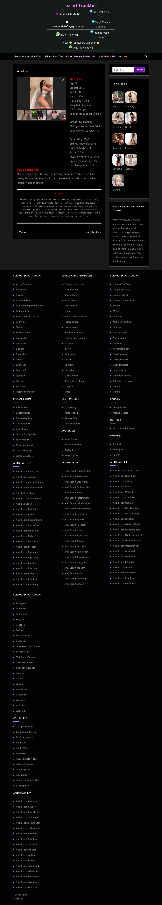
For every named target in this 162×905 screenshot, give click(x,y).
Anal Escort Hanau (73, 492)
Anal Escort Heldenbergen (77, 503)
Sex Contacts (22, 785)
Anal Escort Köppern (74, 568)
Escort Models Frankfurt (28, 56)
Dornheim (21, 354)
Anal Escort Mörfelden (124, 492)
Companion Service (26, 732)
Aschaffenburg (23, 284)
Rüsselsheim (22, 635)
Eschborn (21, 386)
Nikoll (128, 127)
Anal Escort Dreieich (26, 547)
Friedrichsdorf (71, 289)
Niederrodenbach (121, 359)
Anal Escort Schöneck (27, 817)
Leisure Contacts (24, 764)
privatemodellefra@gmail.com (66, 26)
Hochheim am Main (74, 332)
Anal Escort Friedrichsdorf (77, 471)
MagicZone (99, 22)
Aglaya (129, 168)
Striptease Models (25, 445)
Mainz (116, 311)
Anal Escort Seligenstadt (28, 828)
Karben (68, 359)
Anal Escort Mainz (122, 486)
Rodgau (20, 619)
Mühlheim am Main (122, 322)
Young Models (120, 407)
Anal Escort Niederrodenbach (127, 535)
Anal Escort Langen (74, 584)
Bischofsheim (23, 332)
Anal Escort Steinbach (27, 833)
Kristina (116, 127)
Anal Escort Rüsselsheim (28, 812)
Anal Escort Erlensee (26, 568)
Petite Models (71, 413)
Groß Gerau (70, 300)
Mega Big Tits (71, 455)
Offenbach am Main (123, 381)
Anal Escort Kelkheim (75, 546)
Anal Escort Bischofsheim (29, 520)
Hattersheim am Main (75, 316)
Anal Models (22, 407)
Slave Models (22, 439)
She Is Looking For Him (27, 780)
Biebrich (20, 327)
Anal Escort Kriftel (73, 573)
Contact (117, 444)
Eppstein (20, 375)
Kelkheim (69, 365)
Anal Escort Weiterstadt (28, 866)
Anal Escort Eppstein (26, 563)
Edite (128, 148)
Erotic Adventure (24, 737)
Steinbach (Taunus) (26, 657)
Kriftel (67, 391)
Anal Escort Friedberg (27, 584)
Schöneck (21, 641)
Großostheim (71, 305)
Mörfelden (118, 316)
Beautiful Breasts (72, 444)
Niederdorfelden (121, 349)
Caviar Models (23, 423)
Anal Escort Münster (123, 503)
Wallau (19, 678)
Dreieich (20, 359)
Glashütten (70, 295)
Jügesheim (70, 354)
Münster (117, 327)
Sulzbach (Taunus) (25, 668)
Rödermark (21, 614)
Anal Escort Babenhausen (29, 487)
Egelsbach (21, 370)
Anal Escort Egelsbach (27, 557)
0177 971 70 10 (67, 35)
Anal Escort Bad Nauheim (29, 498)
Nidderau (117, 343)
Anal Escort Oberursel (124, 551)
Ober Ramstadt (120, 365)
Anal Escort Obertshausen (126, 545)
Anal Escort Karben (74, 541)
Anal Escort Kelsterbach (76, 551)
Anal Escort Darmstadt (27, 530)
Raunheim (21, 608)
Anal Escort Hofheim (74, 519)
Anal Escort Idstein (73, 530)
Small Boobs (70, 439)
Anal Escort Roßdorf (26, 806)
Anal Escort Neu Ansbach (126, 508)
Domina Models (24, 418)
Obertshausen (120, 370)
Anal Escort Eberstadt (27, 552)
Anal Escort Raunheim (124, 578)
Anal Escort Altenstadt (27, 471)
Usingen (20, 673)
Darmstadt (21, 343)
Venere (116, 106)
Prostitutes (21, 775)
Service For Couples (26, 434)
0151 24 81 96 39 (70, 13)
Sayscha (117, 168)
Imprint (116, 455)
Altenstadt (21, 289)
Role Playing (22, 429)
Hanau (67, 311)
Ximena (116, 148)
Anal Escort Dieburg (26, 536)
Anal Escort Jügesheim (76, 535)
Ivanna (116, 189)
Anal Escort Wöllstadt (27, 887)
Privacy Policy (120, 449)
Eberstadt (21, 365)
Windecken (21, 700)
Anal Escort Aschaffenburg (29, 482)
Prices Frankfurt (54, 56)
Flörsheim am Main (25, 391)
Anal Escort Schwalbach (28, 823)
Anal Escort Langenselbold (126, 470)
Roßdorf (20, 630)
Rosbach (20, 625)
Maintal (116, 305)
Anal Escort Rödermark (124, 583)
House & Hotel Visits (26, 759)
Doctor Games (23, 413)
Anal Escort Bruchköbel (28, 525)
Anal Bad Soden (24, 504)
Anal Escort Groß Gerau (76, 481)
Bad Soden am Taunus (27, 316)
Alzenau (20, 295)
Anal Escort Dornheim (27, 541)
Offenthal (117, 386)
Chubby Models (72, 423)
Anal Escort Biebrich (26, 514)
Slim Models (70, 418)
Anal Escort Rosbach (26, 801)
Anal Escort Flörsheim (27, 579)
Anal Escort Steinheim (27, 839)
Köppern (68, 386)
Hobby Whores (23, 748)
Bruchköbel (21, 338)
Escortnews (21, 894)
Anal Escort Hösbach (75, 525)
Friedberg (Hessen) (74, 284)
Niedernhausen (120, 354)
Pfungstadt (21, 603)
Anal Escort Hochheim (75, 514)
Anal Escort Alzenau (26, 477)
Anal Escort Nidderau (123, 519)
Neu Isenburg (120, 338)
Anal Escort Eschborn (27, 573)
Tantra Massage (24, 450)
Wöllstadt (21, 711)
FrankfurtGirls (100, 32)
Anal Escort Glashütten (76, 476)
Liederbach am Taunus (124, 300)
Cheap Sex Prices (25, 726)
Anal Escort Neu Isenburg (126, 513)
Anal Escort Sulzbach (26, 844)
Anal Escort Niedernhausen (126, 529)
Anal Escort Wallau (25, 855)
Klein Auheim (71, 375)
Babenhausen (23, 300)
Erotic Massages (24, 456)
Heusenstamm (71, 327)
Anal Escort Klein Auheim (77, 557)
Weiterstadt (21, 689)
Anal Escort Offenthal (123, 562)
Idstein (67, 349)
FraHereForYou (99, 12)
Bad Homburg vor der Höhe (29, 305)
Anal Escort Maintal (123, 481)
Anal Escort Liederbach (124, 476)
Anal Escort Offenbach (124, 556)
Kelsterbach (70, 370)
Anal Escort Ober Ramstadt (126, 540)
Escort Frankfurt (81, 5)
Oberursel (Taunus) (122, 375)
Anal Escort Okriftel (122, 567)
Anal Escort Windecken (27, 876)
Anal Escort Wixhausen (27, 882)
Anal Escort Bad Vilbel (27, 509)
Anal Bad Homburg (25, 493)
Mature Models (120, 413)
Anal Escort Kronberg (75, 578)
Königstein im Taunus (75, 381)
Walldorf (20, 684)
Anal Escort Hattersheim (76, 498)
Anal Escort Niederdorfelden (127, 524)
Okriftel (116, 391)
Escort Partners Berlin (124, 428)
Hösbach (68, 343)
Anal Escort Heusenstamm (77, 508)
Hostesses (21, 753)
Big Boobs (69, 450)
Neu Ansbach (120, 332)
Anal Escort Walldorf (26, 860)
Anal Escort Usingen (26, 849)
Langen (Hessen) (121, 289)
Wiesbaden (21, 694)
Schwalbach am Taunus (28, 646)
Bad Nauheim (22, 311)
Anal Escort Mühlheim (124, 497)
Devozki (19, 898)
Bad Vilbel (21, 322)
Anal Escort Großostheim (77, 487)
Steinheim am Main (25, 662)
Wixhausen (21, 705)
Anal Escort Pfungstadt (124, 572)
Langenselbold (120, 295)
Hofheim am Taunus (74, 338)
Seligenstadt (22, 651)
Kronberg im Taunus (123, 284)
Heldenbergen (71, 322)
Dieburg (20, 349)
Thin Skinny (70, 407)
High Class (21, 742)
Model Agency (23, 769)
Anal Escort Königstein (75, 562)
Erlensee (20, 381)
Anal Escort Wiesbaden (27, 871)
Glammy (129, 106)
